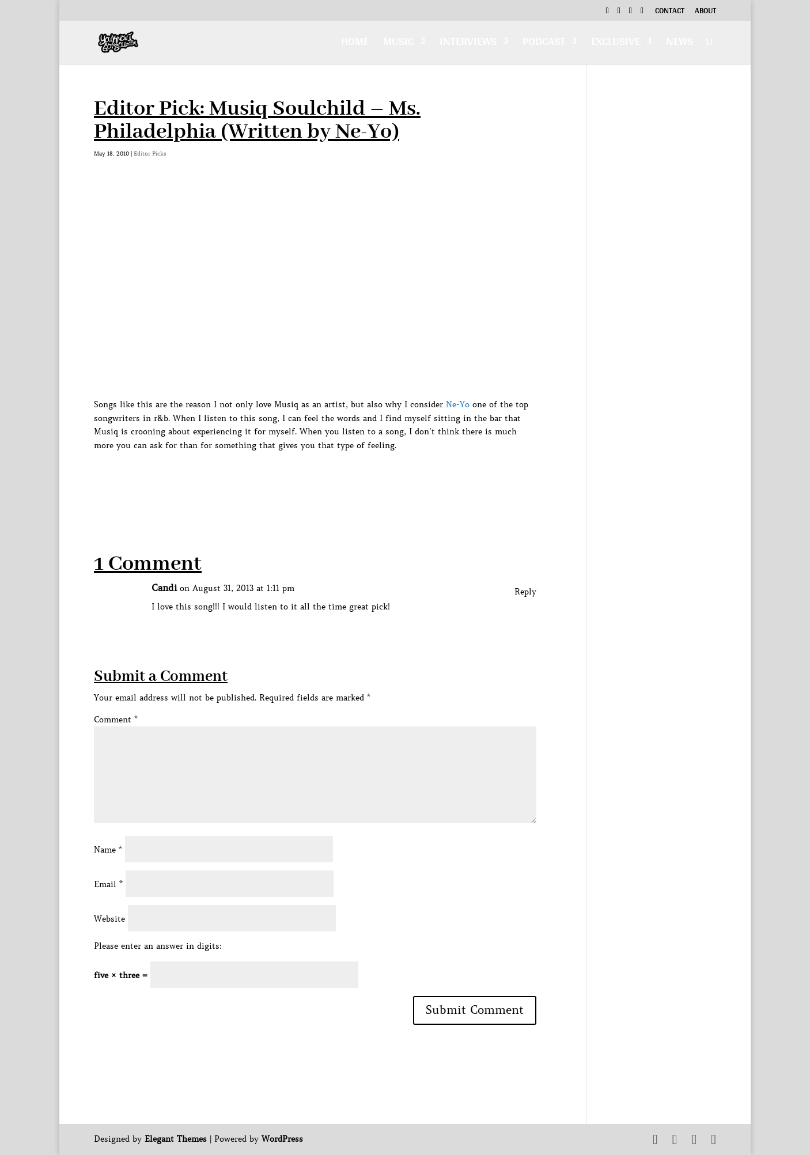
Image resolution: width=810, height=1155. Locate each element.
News (679, 44)
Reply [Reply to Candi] (525, 591)
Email (108, 884)
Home (355, 44)
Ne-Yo (458, 404)
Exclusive (615, 44)
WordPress (282, 1139)
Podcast (544, 44)
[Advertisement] (303, 479)
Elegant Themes (176, 1139)
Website (109, 919)
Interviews (468, 44)
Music (398, 44)
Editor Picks (150, 153)
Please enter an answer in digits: (158, 946)
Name (108, 850)
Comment (116, 719)
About (705, 12)
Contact (669, 12)
